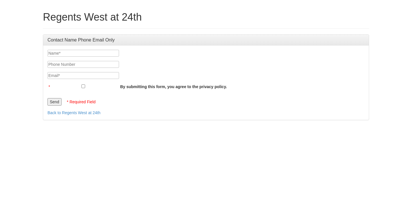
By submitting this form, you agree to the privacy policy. (173, 86)
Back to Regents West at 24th (73, 112)
